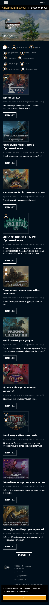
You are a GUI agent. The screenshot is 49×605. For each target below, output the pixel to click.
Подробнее (10, 115)
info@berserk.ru (20, 579)
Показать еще (24, 555)
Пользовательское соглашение (25, 585)
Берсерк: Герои (39, 7)
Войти (42, 2)
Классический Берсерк (14, 7)
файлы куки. (18, 588)
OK (24, 598)
